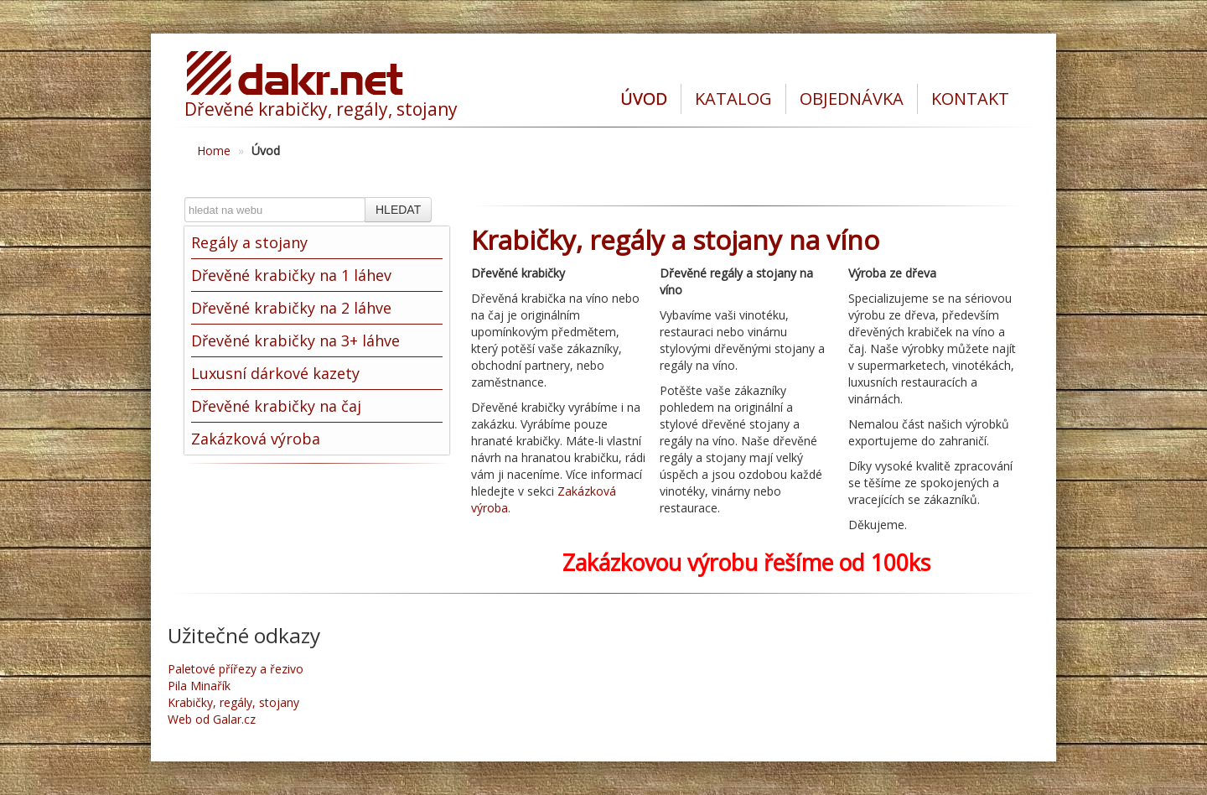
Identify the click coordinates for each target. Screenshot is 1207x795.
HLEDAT (398, 209)
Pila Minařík (199, 686)
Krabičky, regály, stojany (233, 702)
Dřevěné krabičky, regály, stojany (321, 109)
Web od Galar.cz (212, 719)
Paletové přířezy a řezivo (235, 669)
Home (214, 150)
